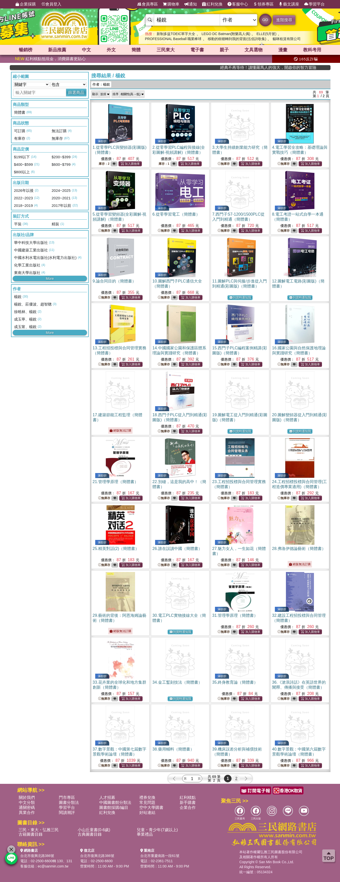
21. (115, 482)
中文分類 (27, 802)
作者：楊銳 (101, 84)
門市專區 (67, 797)
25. (116, 548)
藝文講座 (289, 4)
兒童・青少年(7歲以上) (157, 830)
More (50, 278)
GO (265, 20)
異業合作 (27, 812)
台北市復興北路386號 (37, 856)
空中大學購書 (151, 807)
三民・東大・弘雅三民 (39, 830)
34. (177, 682)
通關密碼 (27, 807)
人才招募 (107, 797)
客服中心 (238, 4)
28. (299, 548)
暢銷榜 (25, 49)
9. (114, 281)
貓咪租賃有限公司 (287, 39)
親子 (224, 49)
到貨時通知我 (240, 298)
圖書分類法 (69, 802)
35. (235, 682)
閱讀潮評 (67, 812)
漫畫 (282, 49)
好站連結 (147, 812)
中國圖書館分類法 (115, 802)
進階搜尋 (284, 20)
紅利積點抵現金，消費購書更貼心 (50, 59)
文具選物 (254, 49)
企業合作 (188, 807)
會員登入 (51, 4)
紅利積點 (188, 797)
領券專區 (263, 4)
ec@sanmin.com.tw (53, 866)
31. (235, 615)
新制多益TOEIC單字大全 (176, 34)
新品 (57, 49)
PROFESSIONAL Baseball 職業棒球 (173, 39)
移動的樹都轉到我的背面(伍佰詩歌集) (237, 39)
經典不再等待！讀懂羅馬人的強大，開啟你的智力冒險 (297, 67)
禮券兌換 (147, 797)
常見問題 (147, 802)
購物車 (171, 4)
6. (176, 214)
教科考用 (312, 49)
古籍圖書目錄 (31, 834)
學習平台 (314, 4)
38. (173, 749)
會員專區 (147, 4)
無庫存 (224, 164)
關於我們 (27, 797)
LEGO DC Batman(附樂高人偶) (225, 34)
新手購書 (188, 802)
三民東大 (166, 49)
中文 (86, 49)
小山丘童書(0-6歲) (94, 830)
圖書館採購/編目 (113, 807)
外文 (111, 49)
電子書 (197, 49)
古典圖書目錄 (90, 834)
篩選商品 (76, 92)
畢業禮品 (145, 834)
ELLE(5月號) (266, 34)
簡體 (136, 49)
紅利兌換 (212, 4)
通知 (190, 4)
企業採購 (25, 4)
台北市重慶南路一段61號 (159, 856)
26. (177, 548)
